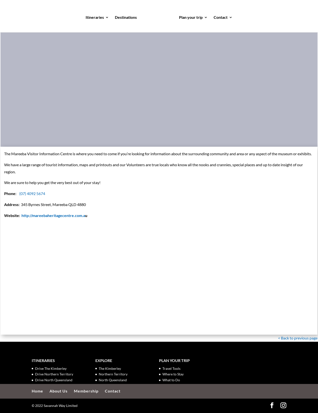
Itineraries (95, 18)
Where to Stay (173, 374)
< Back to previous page (298, 338)
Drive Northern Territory (54, 374)
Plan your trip (191, 18)
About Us (59, 391)
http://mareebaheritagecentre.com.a (53, 215)
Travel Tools (171, 368)
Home (37, 391)
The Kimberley (110, 368)
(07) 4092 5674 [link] (32, 193)
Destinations (126, 18)
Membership (86, 391)
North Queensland (113, 380)
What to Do (171, 380)
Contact (221, 18)
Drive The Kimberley (51, 368)
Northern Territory (113, 374)
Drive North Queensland (53, 380)
